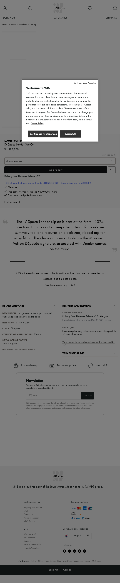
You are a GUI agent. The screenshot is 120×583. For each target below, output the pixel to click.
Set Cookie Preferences (42, 133)
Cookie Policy (37, 123)
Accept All (70, 133)
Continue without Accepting (85, 83)
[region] (60, 110)
